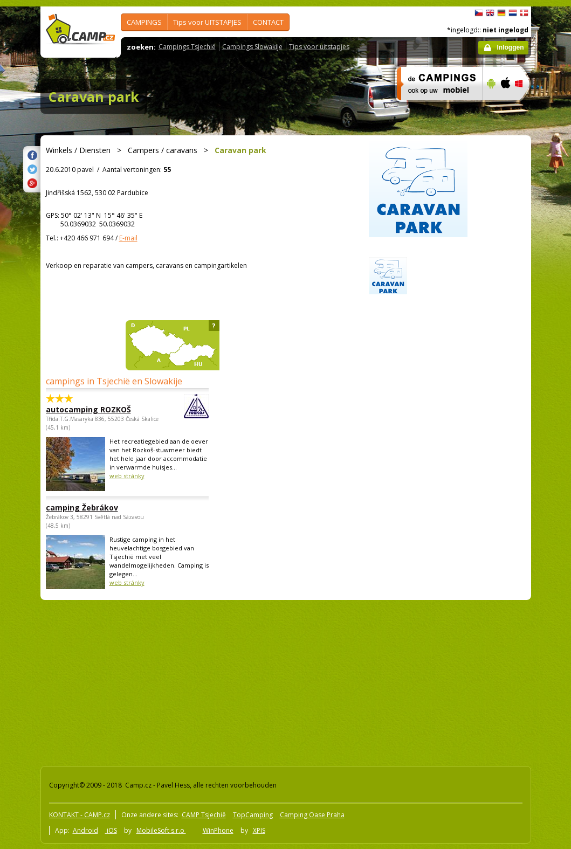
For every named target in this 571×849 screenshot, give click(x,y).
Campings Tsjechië (187, 46)
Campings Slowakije (252, 46)
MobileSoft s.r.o (161, 830)
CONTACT (268, 22)
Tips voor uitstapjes (319, 46)
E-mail (128, 238)
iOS (111, 830)
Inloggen (510, 47)
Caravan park (94, 96)
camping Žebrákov (82, 507)
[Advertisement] (197, 680)
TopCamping (253, 814)
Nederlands (512, 13)
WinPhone (218, 830)
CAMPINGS (144, 22)
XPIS (259, 830)
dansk (524, 13)
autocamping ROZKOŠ (97, 409)
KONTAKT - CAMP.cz (79, 814)
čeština (478, 13)
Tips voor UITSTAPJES (207, 22)
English (490, 13)
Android (85, 830)
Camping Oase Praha (312, 814)
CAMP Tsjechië (204, 814)
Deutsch (501, 13)
